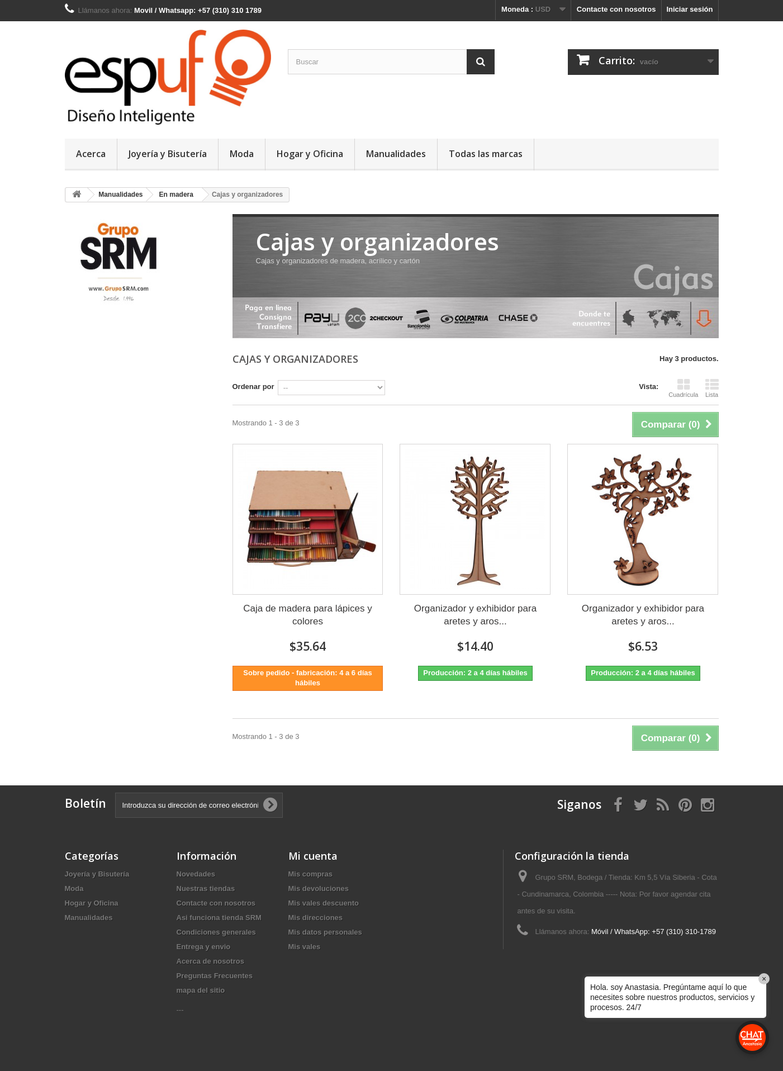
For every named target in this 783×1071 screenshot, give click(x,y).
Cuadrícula (683, 388)
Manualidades (396, 154)
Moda (242, 154)
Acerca (91, 154)
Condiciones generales (216, 932)
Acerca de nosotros (210, 961)
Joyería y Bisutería (168, 154)
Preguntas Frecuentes (215, 976)
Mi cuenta (313, 856)
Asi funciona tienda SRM (219, 917)
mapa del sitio (201, 990)
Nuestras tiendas (206, 888)
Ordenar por (253, 386)
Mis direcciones (315, 917)
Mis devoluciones (318, 888)
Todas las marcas (486, 154)
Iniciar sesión (689, 9)
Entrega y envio (204, 946)
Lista (712, 388)
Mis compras (310, 874)
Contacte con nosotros (616, 9)
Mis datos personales (325, 932)
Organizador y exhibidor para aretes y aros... (475, 615)
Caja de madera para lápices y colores (307, 615)
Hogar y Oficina (310, 154)
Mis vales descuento (323, 903)
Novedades (196, 874)
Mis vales (304, 946)
